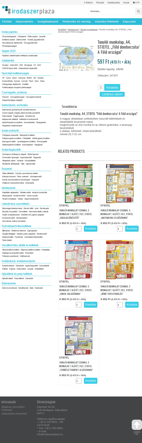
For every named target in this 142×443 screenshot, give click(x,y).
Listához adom (112, 94)
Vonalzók (20, 161)
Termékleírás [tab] (69, 106)
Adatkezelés (113, 2)
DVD (39, 65)
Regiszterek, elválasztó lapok (12, 125)
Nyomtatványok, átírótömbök (12, 43)
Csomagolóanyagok (17, 97)
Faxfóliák (25, 84)
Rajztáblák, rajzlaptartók (10, 192)
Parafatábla (46, 250)
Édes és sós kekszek (9, 288)
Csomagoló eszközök (33, 97)
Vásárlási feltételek (107, 21)
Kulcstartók (29, 278)
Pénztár (100, 2)
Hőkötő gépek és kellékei (40, 138)
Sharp (42, 81)
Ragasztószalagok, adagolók (12, 100)
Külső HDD (14, 65)
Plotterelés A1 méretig (76, 21)
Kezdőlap (62, 29)
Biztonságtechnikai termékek (12, 208)
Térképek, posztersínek (10, 256)
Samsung (21, 78)
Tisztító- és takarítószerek (11, 215)
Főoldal (7, 21)
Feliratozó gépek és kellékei (11, 138)
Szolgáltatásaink (48, 21)
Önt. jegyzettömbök (30, 43)
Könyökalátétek (30, 161)
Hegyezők (35, 180)
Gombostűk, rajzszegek (10, 157)
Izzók (36, 208)
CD (34, 65)
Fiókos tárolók (7, 116)
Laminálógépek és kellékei (26, 141)
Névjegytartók (41, 122)
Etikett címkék (21, 40)
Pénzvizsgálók (42, 141)
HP (3, 78)
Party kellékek (19, 278)
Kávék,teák (39, 288)
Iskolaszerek (73, 29)
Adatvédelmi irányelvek (14, 413)
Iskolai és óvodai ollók (39, 192)
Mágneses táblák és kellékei (30, 250)
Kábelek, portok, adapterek (26, 234)
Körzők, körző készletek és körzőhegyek (16, 180)
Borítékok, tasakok (8, 40)
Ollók (22, 164)
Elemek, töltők (28, 208)
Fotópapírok (22, 36)
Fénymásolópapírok (9, 36)
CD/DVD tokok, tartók (9, 68)
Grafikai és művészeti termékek (13, 183)
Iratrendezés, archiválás (15, 105)
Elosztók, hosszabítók (9, 211)
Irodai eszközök (10, 130)
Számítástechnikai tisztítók (33, 237)
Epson (14, 78)
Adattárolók (8, 60)
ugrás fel (137, 427)
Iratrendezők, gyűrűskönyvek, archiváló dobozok (19, 110)
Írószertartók (29, 183)
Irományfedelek (29, 122)
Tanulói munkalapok (88, 29)
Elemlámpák (44, 208)
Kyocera (17, 81)
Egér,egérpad (32, 231)
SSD (21, 65)
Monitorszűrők (42, 234)
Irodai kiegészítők (11, 149)
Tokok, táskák (7, 240)
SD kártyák (28, 65)
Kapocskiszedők (26, 157)
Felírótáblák (27, 138)
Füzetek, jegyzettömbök (35, 40)
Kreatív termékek (19, 196)
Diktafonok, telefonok (18, 231)
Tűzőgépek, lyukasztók (10, 135)
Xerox (36, 81)
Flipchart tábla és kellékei (10, 250)
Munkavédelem (21, 218)
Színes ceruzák (32, 196)
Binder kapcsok (33, 154)
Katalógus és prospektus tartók (13, 253)
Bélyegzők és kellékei (27, 135)
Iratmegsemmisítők (9, 141)
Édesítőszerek (23, 288)
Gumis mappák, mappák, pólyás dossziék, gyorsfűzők (21, 113)
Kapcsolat (129, 21)
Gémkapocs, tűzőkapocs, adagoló (14, 154)
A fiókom (88, 2)
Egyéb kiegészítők (31, 266)
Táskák (20, 199)
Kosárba (112, 87)
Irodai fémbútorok (8, 266)
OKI (34, 78)
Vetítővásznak (25, 256)
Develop (40, 78)
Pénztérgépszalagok (9, 46)
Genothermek (30, 116)
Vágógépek (38, 145)
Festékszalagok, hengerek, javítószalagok (16, 87)
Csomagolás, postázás (14, 92)
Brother (29, 78)
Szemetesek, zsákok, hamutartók (13, 221)
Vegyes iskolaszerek (31, 199)
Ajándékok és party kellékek (17, 273)
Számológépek (27, 145)
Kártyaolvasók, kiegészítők (28, 68)
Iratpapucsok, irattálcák (10, 119)
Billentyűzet (6, 231)
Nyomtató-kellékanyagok (15, 73)
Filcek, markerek (23, 176)
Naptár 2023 (8, 51)
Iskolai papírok (7, 196)
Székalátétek (39, 269)
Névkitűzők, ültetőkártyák (10, 164)
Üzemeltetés (23, 211)
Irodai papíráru (10, 31)
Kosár (126, 2)
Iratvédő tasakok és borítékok (12, 122)
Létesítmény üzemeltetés (15, 203)
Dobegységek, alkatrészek (11, 84)
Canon (8, 78)
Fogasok (12, 269)
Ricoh (31, 81)
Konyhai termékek (8, 218)
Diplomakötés (24, 21)
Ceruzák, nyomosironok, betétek (26, 173)
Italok (31, 288)
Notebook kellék (7, 237)
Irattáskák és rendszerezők (28, 119)
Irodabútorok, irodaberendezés (18, 261)
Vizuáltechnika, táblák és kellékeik (20, 245)
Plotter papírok (32, 36)
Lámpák (30, 269)
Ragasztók (37, 157)
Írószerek (7, 168)
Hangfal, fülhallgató (8, 234)
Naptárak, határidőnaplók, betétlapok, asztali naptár (19, 55)
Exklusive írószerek (9, 176)
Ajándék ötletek (7, 278)
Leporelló (42, 36)
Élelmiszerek (9, 283)
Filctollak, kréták (25, 192)
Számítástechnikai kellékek (16, 226)
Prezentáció (29, 253)
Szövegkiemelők (35, 176)
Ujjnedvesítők (30, 164)
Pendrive (5, 65)
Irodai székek (21, 269)
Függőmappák (18, 116)
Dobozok (5, 97)
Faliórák (5, 269)
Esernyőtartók (44, 266)
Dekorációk (20, 266)
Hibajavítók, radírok (8, 161)
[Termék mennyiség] (101, 87)
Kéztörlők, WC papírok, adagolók (32, 215)
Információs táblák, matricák (38, 211)
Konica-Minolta (7, 81)
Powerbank (19, 237)
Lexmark (24, 81)
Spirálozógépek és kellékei (11, 145)
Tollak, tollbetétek (8, 173)
